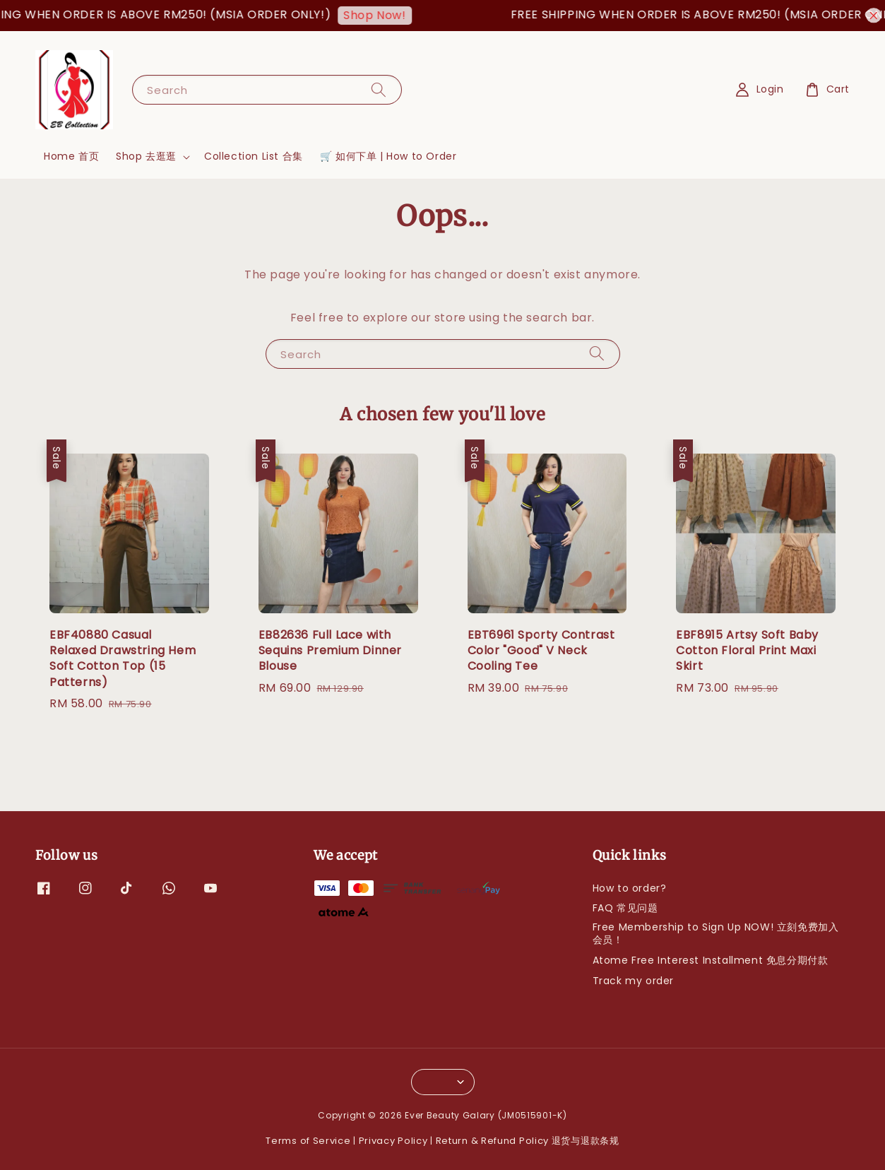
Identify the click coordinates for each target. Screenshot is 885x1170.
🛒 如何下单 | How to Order (388, 156)
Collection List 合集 (253, 156)
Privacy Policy (393, 1140)
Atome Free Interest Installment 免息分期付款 (710, 960)
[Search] (378, 89)
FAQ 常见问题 (625, 908)
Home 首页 (71, 156)
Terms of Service (308, 1140)
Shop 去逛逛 (146, 156)
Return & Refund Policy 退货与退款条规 (527, 1140)
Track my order (633, 981)
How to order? (630, 888)
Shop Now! (381, 15)
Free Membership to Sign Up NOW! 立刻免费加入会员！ (716, 933)
